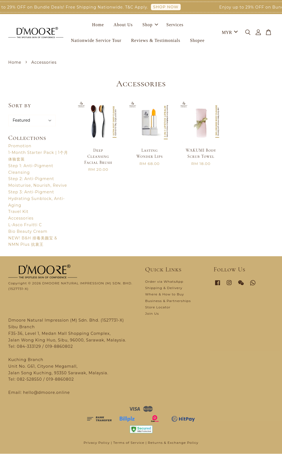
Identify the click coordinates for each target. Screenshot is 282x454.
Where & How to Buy (164, 294)
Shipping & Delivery (163, 288)
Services (174, 24)
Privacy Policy (96, 443)
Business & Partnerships (168, 301)
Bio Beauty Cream (27, 231)
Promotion (19, 146)
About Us (123, 24)
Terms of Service (128, 443)
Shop (150, 24)
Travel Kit (18, 211)
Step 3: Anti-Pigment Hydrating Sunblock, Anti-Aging (36, 199)
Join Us (152, 314)
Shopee (197, 40)
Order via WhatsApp (164, 282)
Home (98, 24)
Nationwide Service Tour (96, 40)
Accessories (21, 218)
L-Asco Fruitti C (25, 225)
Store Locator (157, 307)
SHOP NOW (168, 6)
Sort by (19, 106)
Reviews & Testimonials (155, 40)
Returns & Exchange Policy (173, 443)
